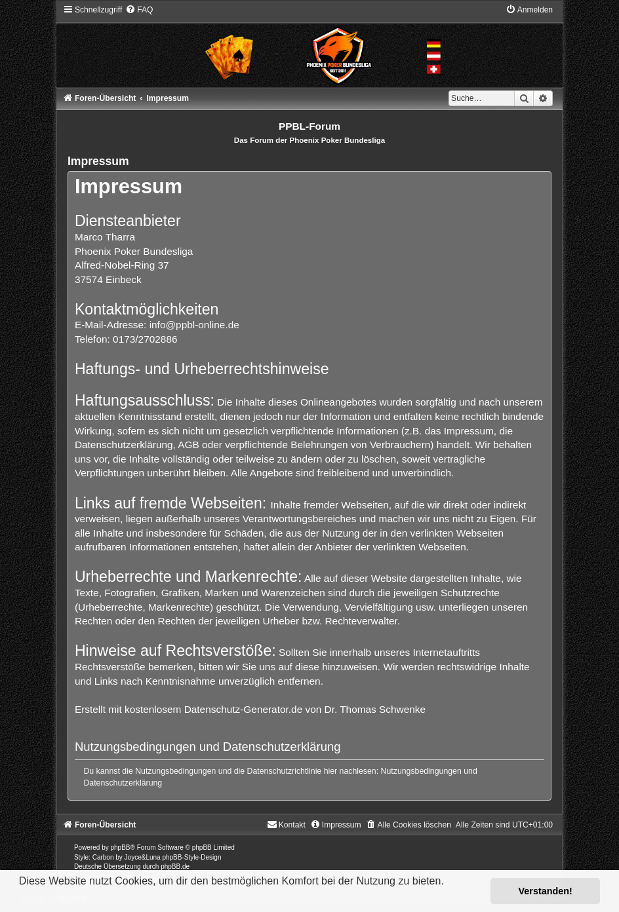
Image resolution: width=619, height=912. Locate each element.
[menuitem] (139, 9)
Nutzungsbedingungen (421, 771)
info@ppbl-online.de (194, 324)
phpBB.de (175, 866)
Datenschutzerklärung (122, 783)
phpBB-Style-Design (191, 857)
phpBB (120, 847)
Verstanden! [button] (545, 891)
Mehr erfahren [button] (54, 898)
